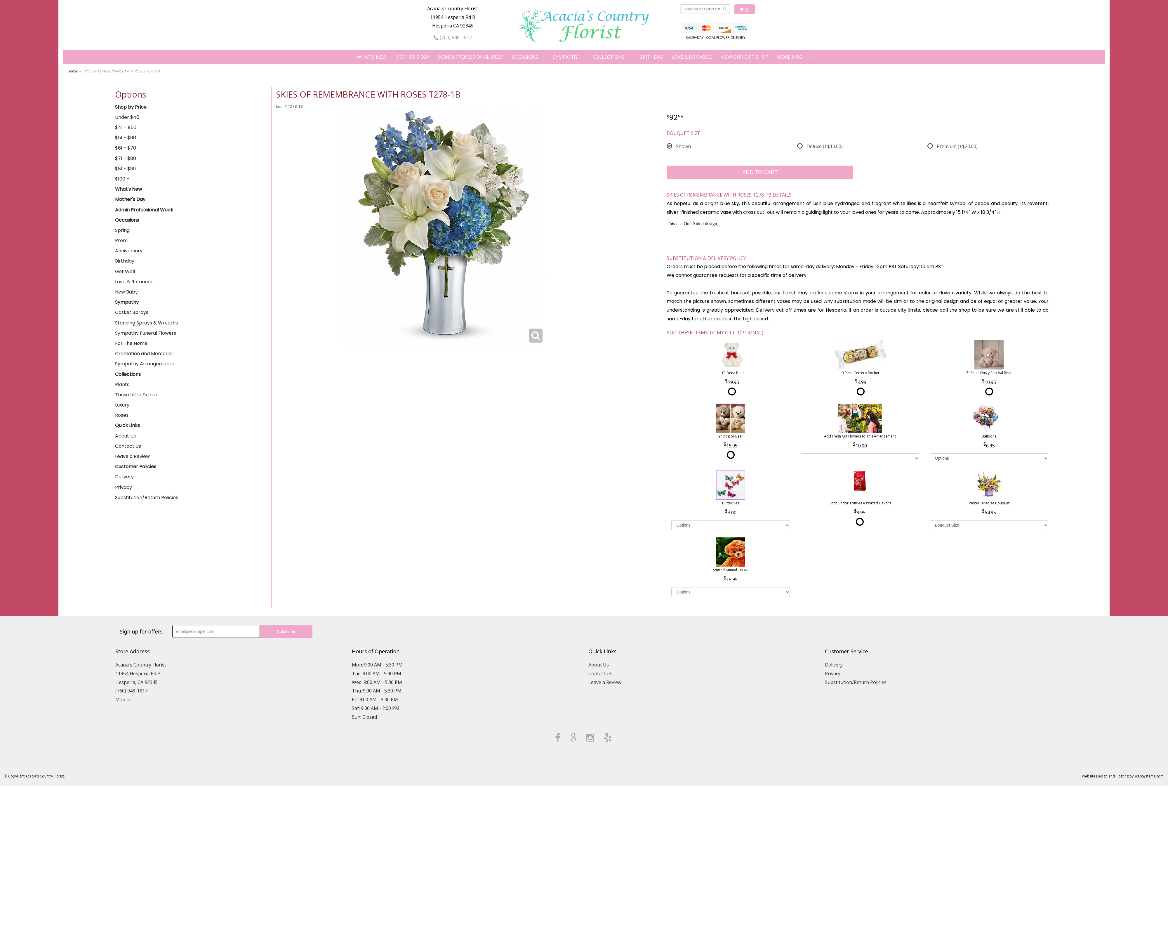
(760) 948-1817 (453, 37)
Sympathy (565, 57)
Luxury (122, 405)
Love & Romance (692, 57)
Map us (123, 699)
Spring (122, 230)
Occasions (525, 57)
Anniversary (128, 250)
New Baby (126, 292)
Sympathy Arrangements (144, 363)
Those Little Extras (136, 394)
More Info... (791, 57)
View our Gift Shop (744, 57)
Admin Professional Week (470, 57)
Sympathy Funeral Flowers (145, 333)
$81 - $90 (125, 168)
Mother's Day (412, 57)
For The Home (131, 343)
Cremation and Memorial (144, 353)
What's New (372, 57)
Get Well (125, 271)
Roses (121, 415)
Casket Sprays (131, 312)
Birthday (651, 57)
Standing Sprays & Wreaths (146, 323)
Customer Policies (135, 466)
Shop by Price (131, 107)
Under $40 (127, 117)
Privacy (123, 487)
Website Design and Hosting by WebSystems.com (1123, 776)
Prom (121, 240)
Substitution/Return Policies (146, 497)
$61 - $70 (125, 148)
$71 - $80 (125, 158)
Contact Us (128, 446)
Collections (609, 57)
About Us (125, 436)
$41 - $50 (125, 127)
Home (72, 71)
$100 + (122, 179)
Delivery (124, 476)
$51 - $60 (125, 137)
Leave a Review (132, 456)
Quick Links (127, 425)
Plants (122, 384)
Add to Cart (760, 172)
